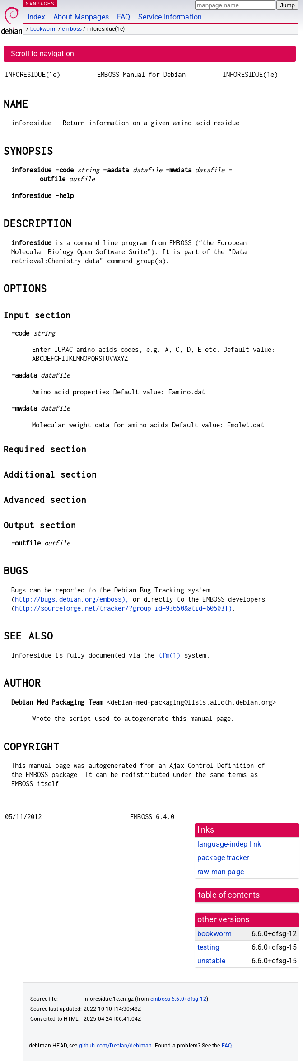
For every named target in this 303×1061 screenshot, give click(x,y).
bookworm (43, 29)
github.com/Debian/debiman (115, 1045)
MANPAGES (40, 3)
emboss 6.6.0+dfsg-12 (178, 999)
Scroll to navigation (42, 53)
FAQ (123, 17)
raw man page (220, 871)
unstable (211, 961)
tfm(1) (169, 655)
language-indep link (229, 844)
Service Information (170, 17)
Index (36, 17)
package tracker (223, 857)
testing (208, 947)
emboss (72, 29)
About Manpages (81, 17)
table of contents (229, 895)
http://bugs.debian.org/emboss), (72, 599)
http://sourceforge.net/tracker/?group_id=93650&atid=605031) (123, 608)
